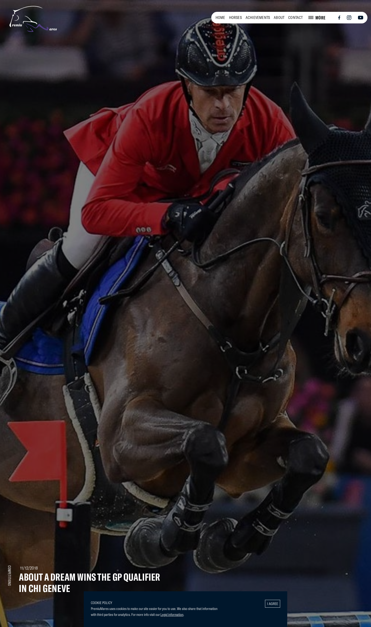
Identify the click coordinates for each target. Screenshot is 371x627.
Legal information (171, 614)
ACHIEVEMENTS (258, 17)
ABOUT (279, 17)
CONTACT (295, 17)
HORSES (235, 17)
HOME (220, 17)
